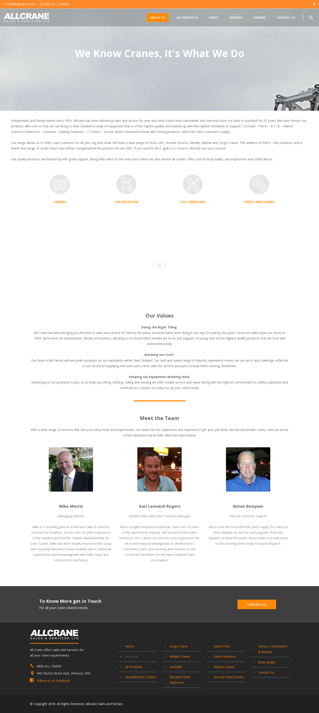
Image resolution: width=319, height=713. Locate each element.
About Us (131, 656)
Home (129, 646)
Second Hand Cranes (229, 677)
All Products (133, 667)
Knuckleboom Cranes (140, 677)
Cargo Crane (178, 646)
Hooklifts (175, 667)
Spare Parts (222, 646)
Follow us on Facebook (53, 680)
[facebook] (314, 4)
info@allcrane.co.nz (21, 4)
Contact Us (266, 672)
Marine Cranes (224, 667)
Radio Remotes (225, 656)
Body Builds (266, 662)
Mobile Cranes (179, 656)
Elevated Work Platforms (179, 680)
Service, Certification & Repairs (272, 649)
